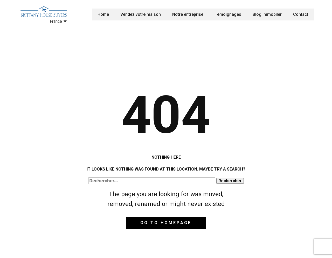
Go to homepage (165, 222)
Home (103, 14)
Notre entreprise (187, 14)
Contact (300, 14)
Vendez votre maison (140, 14)
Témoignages (228, 14)
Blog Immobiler (267, 14)
